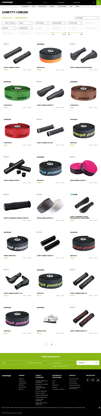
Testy (53, 381)
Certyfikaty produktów (58, 389)
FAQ (53, 383)
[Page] (46, 344)
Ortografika (19, 413)
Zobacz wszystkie (21, 18)
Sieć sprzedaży (73, 383)
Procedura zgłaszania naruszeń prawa (75, 388)
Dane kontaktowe (74, 379)
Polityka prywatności (74, 385)
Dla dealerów (72, 381)
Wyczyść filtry (7, 18)
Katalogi (54, 387)
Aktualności (55, 385)
